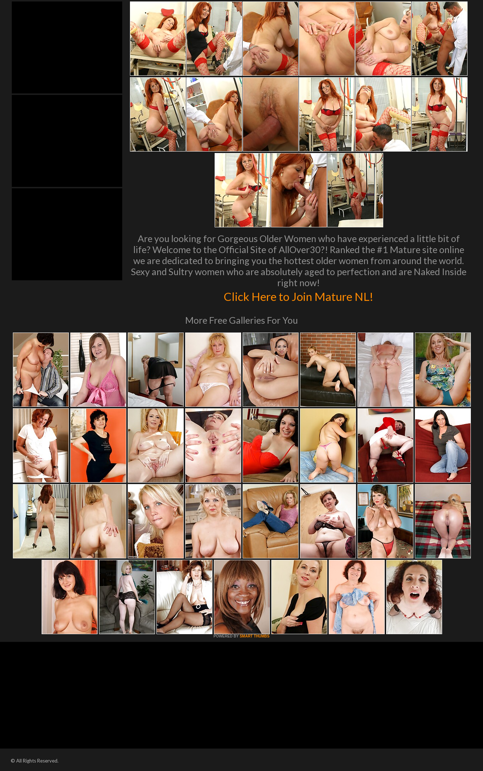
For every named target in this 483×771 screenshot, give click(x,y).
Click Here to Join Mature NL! (298, 295)
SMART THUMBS (254, 636)
